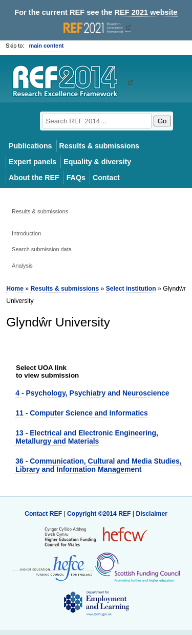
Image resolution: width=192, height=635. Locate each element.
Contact (106, 177)
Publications (30, 146)
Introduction (26, 233)
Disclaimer (151, 513)
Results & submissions (99, 146)
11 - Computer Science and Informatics (81, 413)
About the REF (34, 177)
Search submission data (42, 249)
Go (162, 121)
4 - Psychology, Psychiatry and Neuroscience (92, 393)
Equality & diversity (97, 162)
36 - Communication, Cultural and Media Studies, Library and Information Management (98, 465)
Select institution (131, 288)
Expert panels (32, 162)
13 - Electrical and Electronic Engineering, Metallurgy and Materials (86, 437)
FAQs (76, 177)
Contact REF (43, 513)
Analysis (22, 265)
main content (46, 45)
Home (15, 288)
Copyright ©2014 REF (100, 513)
